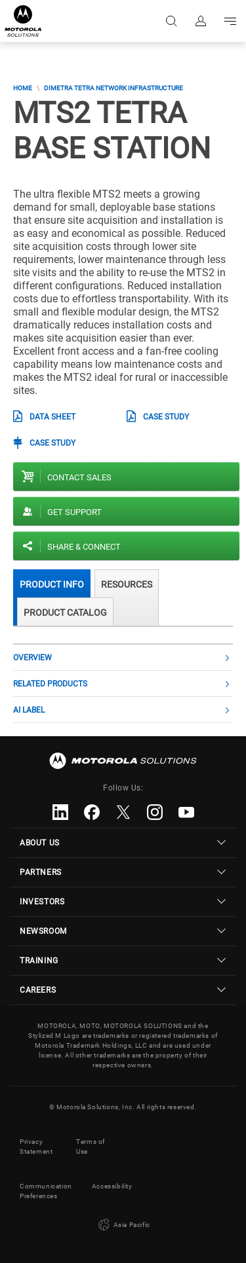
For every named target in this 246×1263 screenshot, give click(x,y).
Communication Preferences (46, 1191)
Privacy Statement (36, 1146)
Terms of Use (90, 1146)
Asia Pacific (123, 1225)
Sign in (200, 21)
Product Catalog (65, 612)
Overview (32, 657)
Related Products (50, 683)
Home (22, 88)
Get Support (74, 512)
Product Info (52, 584)
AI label (29, 710)
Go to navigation (229, 21)
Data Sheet (52, 416)
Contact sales (79, 477)
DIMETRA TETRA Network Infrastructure (113, 88)
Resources (126, 584)
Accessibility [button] (112, 1186)
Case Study (166, 416)
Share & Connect (84, 547)
